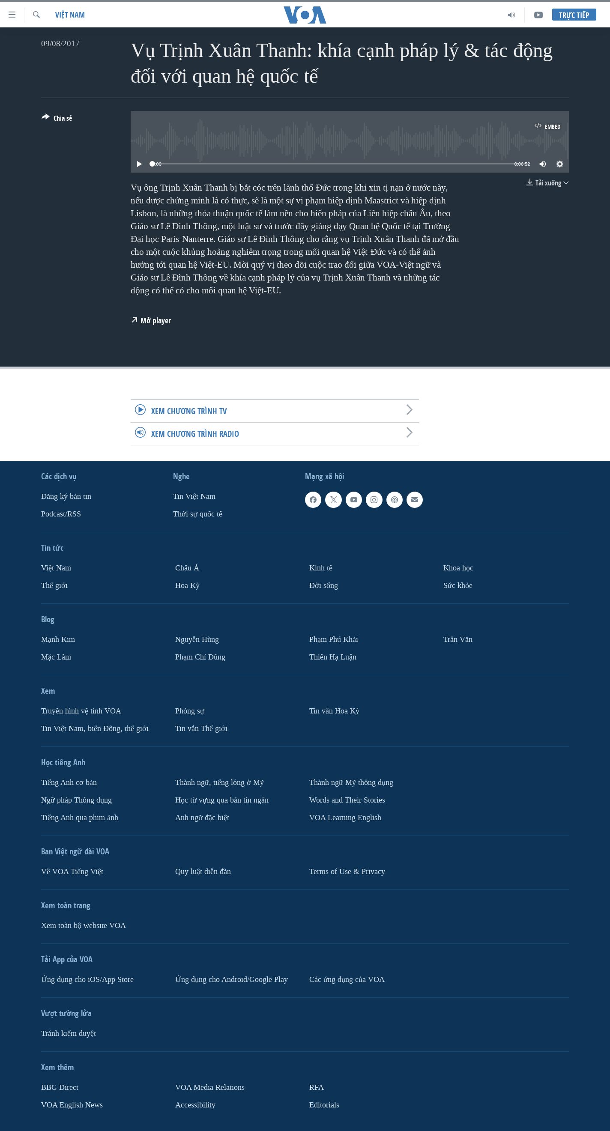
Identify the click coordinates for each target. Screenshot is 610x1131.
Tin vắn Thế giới (201, 729)
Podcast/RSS (61, 514)
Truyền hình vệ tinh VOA (81, 711)
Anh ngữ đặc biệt (202, 818)
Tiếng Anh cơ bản (69, 783)
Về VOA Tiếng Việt (72, 872)
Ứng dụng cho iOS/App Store (87, 980)
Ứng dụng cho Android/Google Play (231, 980)
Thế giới (54, 586)
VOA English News (72, 1105)
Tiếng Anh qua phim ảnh (79, 818)
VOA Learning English (345, 818)
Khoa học (458, 568)
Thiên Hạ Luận (332, 657)
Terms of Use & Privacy (347, 872)
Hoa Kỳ (187, 586)
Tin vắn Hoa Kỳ (334, 711)
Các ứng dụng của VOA (347, 980)
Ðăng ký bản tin (66, 496)
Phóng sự (189, 711)
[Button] (57, 120)
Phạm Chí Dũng (200, 657)
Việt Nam (70, 14)
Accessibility (195, 1105)
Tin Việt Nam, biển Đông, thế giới (95, 729)
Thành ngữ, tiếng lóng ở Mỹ (219, 783)
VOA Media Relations (210, 1087)
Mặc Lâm (56, 657)
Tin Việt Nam (194, 496)
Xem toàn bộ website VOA (83, 926)
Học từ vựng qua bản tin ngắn (222, 800)
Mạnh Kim (58, 640)
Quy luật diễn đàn (203, 872)
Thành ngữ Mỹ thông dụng (351, 783)
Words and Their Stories (347, 800)
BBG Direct (59, 1087)
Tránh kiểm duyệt (68, 1033)
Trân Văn (457, 640)
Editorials (324, 1105)
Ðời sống (323, 586)
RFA (316, 1087)
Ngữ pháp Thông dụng (76, 800)
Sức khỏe (457, 586)
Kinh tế (320, 568)
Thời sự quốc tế (197, 514)
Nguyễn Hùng (197, 640)
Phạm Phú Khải (333, 640)
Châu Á (187, 568)
